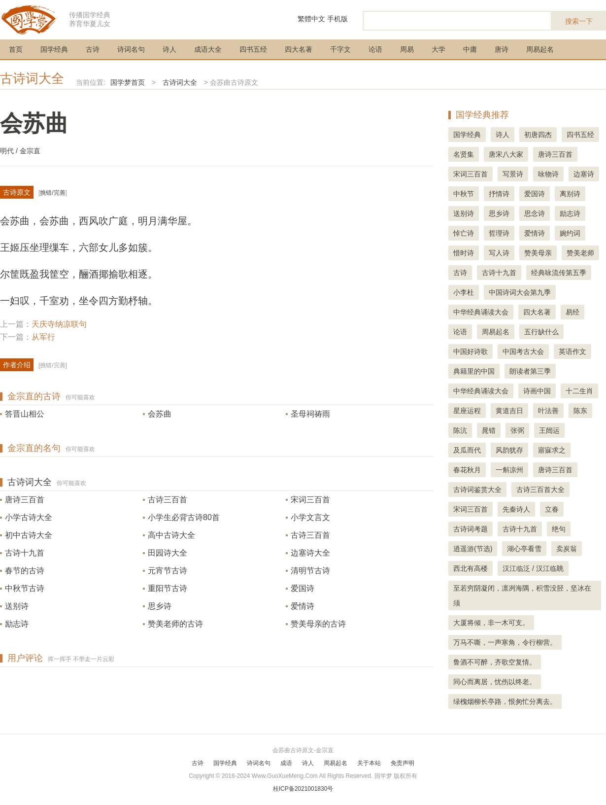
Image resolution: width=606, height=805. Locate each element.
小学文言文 (310, 517)
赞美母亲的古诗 (318, 624)
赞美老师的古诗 (175, 624)
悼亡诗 (463, 233)
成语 (286, 763)
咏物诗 (548, 174)
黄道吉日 (509, 411)
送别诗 (17, 606)
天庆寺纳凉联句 (59, 324)
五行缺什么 (541, 332)
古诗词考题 (470, 529)
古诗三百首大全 (540, 489)
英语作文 (572, 351)
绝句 (559, 529)
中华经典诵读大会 (480, 312)
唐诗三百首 (24, 499)
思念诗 (534, 213)
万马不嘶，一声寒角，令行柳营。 (505, 642)
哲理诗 (499, 233)
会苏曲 (159, 414)
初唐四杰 (538, 135)
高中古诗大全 (171, 535)
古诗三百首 (167, 499)
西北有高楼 (470, 568)
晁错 (489, 430)
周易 (407, 49)
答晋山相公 (24, 414)
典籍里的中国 (474, 371)
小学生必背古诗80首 (184, 517)
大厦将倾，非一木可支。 (491, 623)
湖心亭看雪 (524, 549)
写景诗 (513, 174)
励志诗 (17, 624)
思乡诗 (159, 606)
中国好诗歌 (470, 351)
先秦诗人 (516, 509)
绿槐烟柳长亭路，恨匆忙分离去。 (505, 701)
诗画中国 (537, 391)
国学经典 (54, 49)
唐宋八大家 (506, 154)
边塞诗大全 (310, 553)
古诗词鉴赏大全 (477, 489)
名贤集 (463, 154)
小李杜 (463, 292)
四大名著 (298, 49)
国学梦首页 (127, 82)
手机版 (337, 19)
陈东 (580, 411)
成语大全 (208, 49)
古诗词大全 (32, 78)
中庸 (470, 49)
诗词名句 (131, 49)
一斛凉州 (509, 470)
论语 (375, 49)
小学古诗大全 (28, 517)
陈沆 (460, 430)
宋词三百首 (310, 499)
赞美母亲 (538, 253)
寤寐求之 (552, 450)
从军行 (43, 337)
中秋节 (463, 194)
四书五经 (253, 49)
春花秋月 (467, 470)
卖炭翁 (566, 549)
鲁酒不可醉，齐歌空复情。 (494, 662)
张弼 (517, 430)
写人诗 (499, 253)
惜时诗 (463, 253)
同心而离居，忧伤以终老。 (494, 682)
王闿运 (549, 430)
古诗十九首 (24, 553)
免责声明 (402, 763)
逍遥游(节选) (472, 549)
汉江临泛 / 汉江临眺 (533, 568)
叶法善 (548, 411)
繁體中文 (311, 19)
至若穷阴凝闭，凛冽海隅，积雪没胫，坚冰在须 (522, 595)
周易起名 (540, 49)
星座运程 (467, 411)
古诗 (93, 49)
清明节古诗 (310, 570)
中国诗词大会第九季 (520, 292)
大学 (438, 49)
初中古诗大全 (28, 535)
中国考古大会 (523, 351)
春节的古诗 (24, 570)
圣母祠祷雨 (310, 414)
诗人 (169, 49)
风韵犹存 (509, 450)
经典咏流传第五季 (558, 273)
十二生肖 (579, 391)
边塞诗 (583, 174)
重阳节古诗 (167, 588)
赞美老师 (580, 253)
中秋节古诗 (24, 588)
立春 (552, 509)
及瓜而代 (467, 450)
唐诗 (501, 49)
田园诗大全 (167, 553)
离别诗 (570, 194)
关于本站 (369, 763)
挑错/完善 (52, 192)
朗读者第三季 (530, 371)
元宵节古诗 (167, 570)
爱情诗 (302, 606)
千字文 (340, 49)
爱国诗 (302, 588)
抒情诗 (499, 194)
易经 (572, 312)
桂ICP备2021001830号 (303, 788)
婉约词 (570, 233)
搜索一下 (579, 21)
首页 (16, 49)
